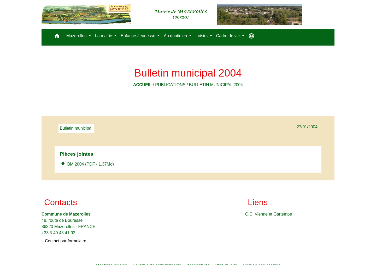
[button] (57, 37)
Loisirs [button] (202, 36)
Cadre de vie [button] (228, 36)
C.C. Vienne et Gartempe (268, 214)
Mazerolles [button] (77, 36)
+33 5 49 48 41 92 (58, 233)
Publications (170, 85)
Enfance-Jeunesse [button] (138, 36)
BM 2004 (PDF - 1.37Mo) (87, 164)
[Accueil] (172, 14)
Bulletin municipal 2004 (216, 85)
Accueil (142, 85)
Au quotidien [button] (176, 36)
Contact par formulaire (65, 241)
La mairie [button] (104, 36)
